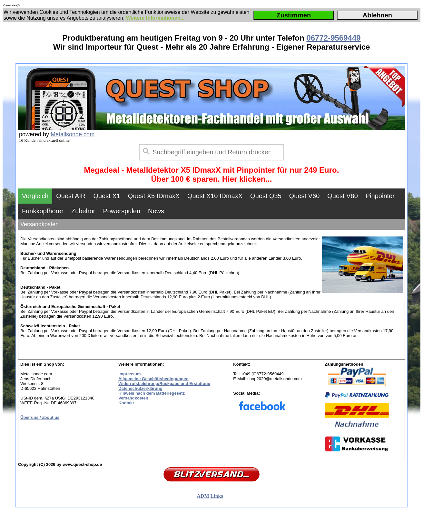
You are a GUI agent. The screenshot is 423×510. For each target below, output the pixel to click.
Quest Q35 (265, 195)
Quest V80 (342, 195)
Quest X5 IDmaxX (154, 195)
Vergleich (35, 195)
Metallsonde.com (72, 134)
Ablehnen (377, 15)
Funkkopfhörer (43, 211)
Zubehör (83, 211)
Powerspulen (121, 211)
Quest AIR (70, 195)
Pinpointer (380, 195)
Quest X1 (106, 195)
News (156, 211)
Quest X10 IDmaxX (214, 195)
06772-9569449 (333, 38)
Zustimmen (293, 15)
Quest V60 (304, 195)
